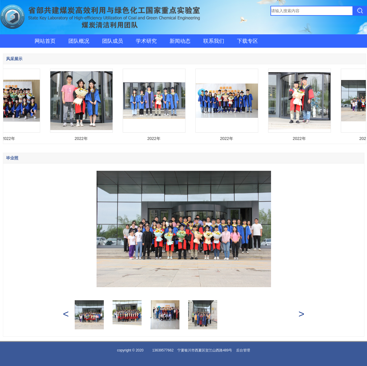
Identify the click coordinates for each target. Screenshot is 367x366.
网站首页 (45, 41)
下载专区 (247, 41)
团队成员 (112, 41)
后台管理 (243, 350)
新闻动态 (180, 41)
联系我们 (213, 41)
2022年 (8, 138)
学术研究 (146, 41)
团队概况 (78, 41)
